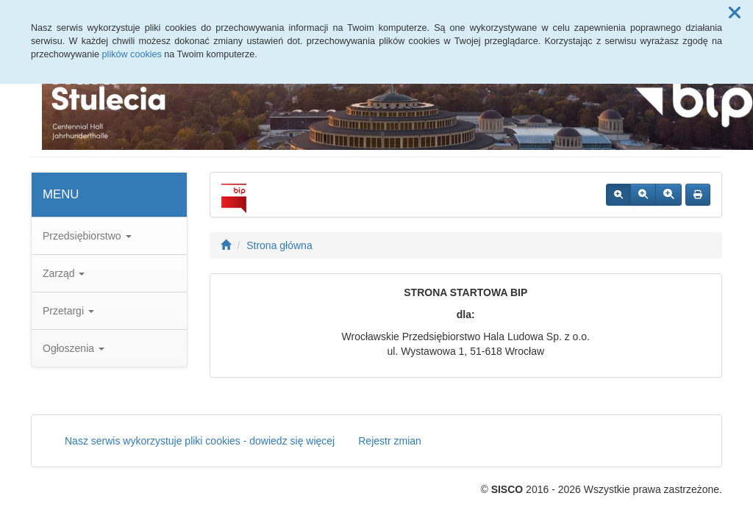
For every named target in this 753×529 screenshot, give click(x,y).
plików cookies (132, 54)
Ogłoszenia (73, 348)
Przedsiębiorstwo (87, 236)
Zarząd (64, 273)
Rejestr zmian (389, 441)
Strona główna (279, 245)
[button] (734, 13)
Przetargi (68, 311)
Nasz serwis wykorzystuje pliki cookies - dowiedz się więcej (200, 441)
